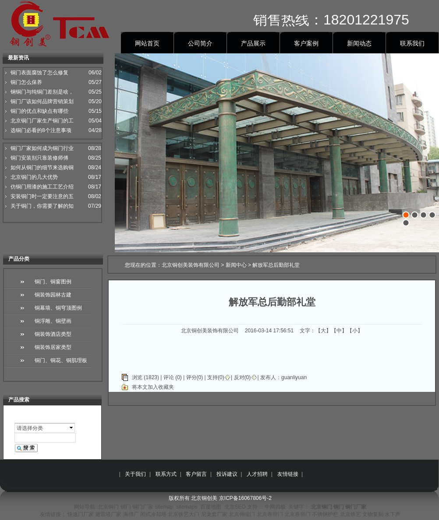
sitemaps (186, 507)
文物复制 (372, 514)
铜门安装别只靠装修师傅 (39, 158)
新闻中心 (236, 265)
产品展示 (253, 43)
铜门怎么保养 (26, 82)
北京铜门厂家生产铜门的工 (42, 121)
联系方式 (166, 474)
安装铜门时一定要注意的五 (42, 196)
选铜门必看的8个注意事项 (41, 130)
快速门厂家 (80, 514)
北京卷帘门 (270, 514)
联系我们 (412, 43)
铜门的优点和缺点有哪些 (39, 111)
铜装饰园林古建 (53, 295)
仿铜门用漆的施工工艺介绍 (42, 187)
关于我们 (135, 474)
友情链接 (287, 474)
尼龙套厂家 (214, 514)
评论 (168, 377)
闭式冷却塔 (153, 514)
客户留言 (196, 474)
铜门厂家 (142, 507)
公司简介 (200, 43)
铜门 (125, 507)
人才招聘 (257, 474)
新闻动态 (359, 43)
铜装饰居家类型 (53, 347)
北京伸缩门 (242, 514)
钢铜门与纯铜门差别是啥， (42, 92)
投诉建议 (226, 474)
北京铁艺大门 (183, 514)
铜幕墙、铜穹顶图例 (58, 308)
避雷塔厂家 (108, 514)
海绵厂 (131, 514)
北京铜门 (108, 507)
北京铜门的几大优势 (34, 177)
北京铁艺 (350, 514)
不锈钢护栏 (325, 514)
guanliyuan (294, 377)
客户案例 (306, 43)
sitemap (164, 507)
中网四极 (275, 507)
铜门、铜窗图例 (53, 282)
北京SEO (235, 507)
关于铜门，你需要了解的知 (42, 206)
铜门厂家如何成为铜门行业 (42, 148)
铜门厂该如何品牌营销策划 (42, 101)
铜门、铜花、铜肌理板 (61, 360)
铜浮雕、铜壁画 (53, 321)
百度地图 (210, 507)
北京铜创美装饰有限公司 (191, 265)
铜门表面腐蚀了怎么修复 (39, 73)
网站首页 (147, 43)
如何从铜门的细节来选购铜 (42, 167)
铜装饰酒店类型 (53, 334)
